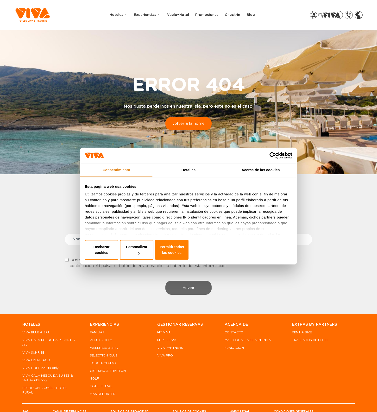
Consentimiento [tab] (116, 175)
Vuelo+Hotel (181, 15)
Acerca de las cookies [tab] (261, 175)
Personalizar (188, 249)
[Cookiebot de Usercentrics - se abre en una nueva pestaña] (270, 159)
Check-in (236, 15)
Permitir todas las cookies (257, 249)
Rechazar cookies (119, 249)
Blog (254, 15)
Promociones (210, 15)
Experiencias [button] (148, 15)
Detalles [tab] (188, 175)
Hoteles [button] (120, 15)
